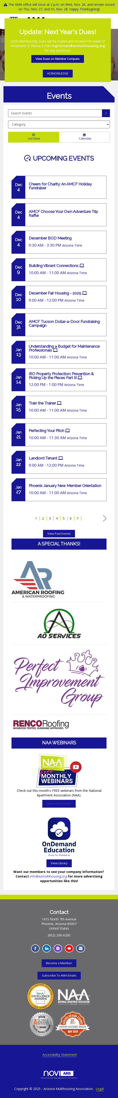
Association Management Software (59, 1075)
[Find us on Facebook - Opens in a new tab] (35, 948)
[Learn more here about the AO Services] (59, 623)
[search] (106, 113)
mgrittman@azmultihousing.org (78, 46)
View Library (59, 863)
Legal (100, 1089)
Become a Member (59, 963)
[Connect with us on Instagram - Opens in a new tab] (58, 948)
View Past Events (59, 534)
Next (104, 519)
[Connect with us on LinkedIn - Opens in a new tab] (46, 948)
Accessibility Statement (60, 1054)
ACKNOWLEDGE (57, 73)
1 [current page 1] (36, 518)
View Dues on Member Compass (58, 59)
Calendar (84, 137)
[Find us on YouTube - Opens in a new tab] (69, 948)
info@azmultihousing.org (48, 876)
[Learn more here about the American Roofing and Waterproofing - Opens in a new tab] (38, 579)
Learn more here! (59, 804)
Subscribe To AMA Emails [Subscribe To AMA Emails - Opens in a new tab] (59, 975)
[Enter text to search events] (55, 113)
